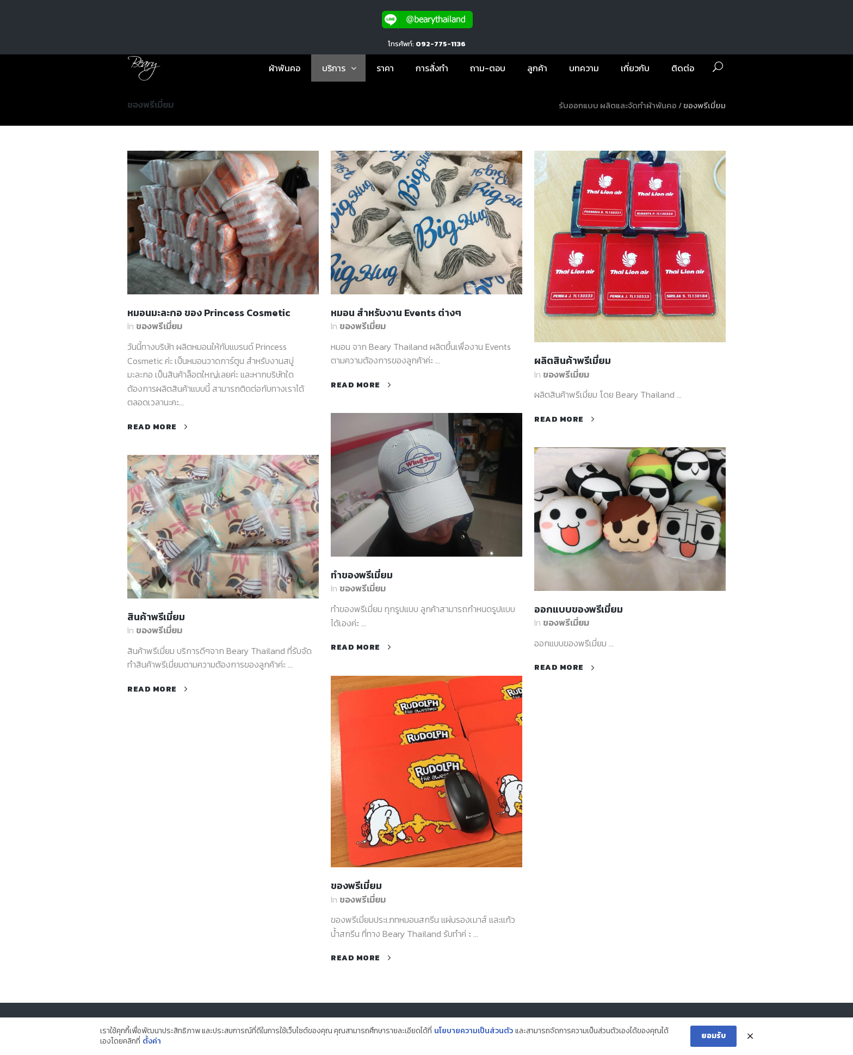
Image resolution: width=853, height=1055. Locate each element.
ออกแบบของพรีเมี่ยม (578, 609)
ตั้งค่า (152, 1041)
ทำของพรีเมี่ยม (362, 574)
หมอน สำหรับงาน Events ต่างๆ (396, 312)
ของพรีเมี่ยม (159, 325)
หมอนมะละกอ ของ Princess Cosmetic (208, 312)
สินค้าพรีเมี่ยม (156, 616)
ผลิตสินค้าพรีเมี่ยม (572, 360)
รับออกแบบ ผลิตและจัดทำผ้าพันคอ (618, 105)
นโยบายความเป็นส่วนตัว (473, 1031)
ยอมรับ (713, 1035)
